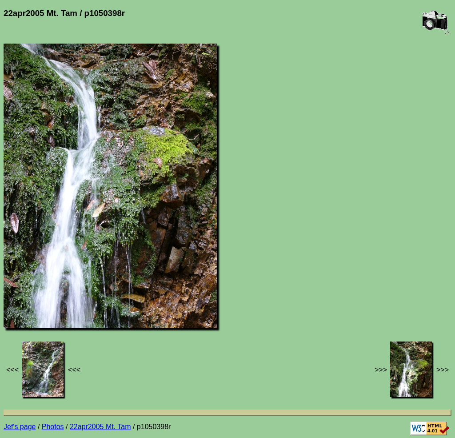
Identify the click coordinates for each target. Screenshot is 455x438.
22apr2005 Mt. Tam (100, 426)
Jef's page (20, 426)
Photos (53, 426)
